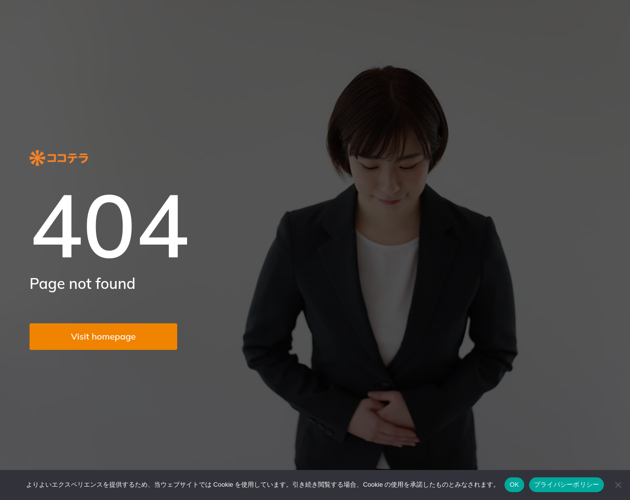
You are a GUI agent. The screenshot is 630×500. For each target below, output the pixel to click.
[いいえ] (618, 485)
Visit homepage (103, 336)
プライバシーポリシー (566, 484)
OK (514, 484)
